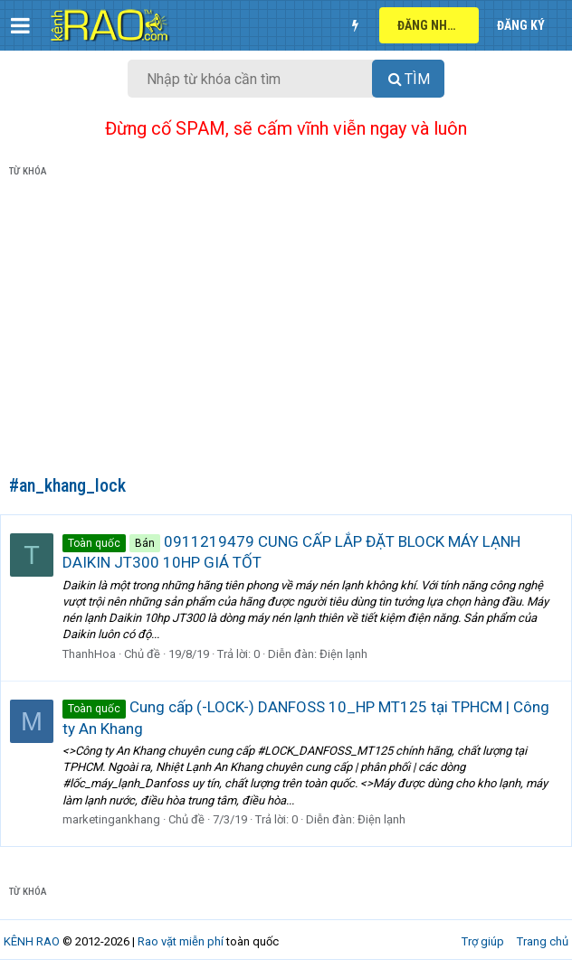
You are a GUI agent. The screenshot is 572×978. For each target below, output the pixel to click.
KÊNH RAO (32, 941)
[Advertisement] (286, 329)
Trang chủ (542, 941)
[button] (20, 25)
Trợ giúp (483, 941)
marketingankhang (111, 819)
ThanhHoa (89, 654)
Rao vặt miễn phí (181, 941)
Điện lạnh (343, 654)
